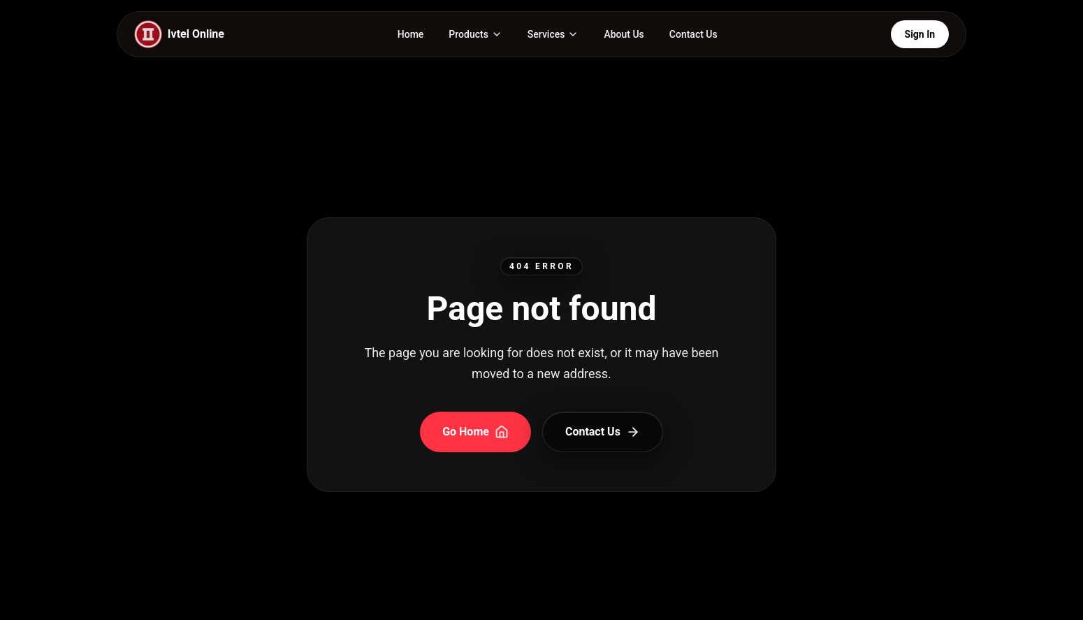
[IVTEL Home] (179, 34)
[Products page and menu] (475, 34)
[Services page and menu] (553, 34)
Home (411, 34)
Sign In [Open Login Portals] (919, 34)
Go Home (475, 432)
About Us (624, 34)
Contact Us (693, 34)
